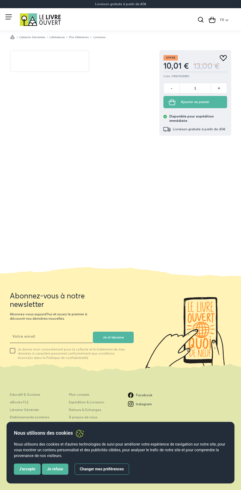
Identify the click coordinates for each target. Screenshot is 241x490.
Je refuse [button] (55, 469)
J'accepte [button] (27, 469)
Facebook (140, 395)
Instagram (140, 404)
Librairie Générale (32, 37)
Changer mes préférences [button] (102, 469)
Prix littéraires (79, 37)
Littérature (57, 37)
